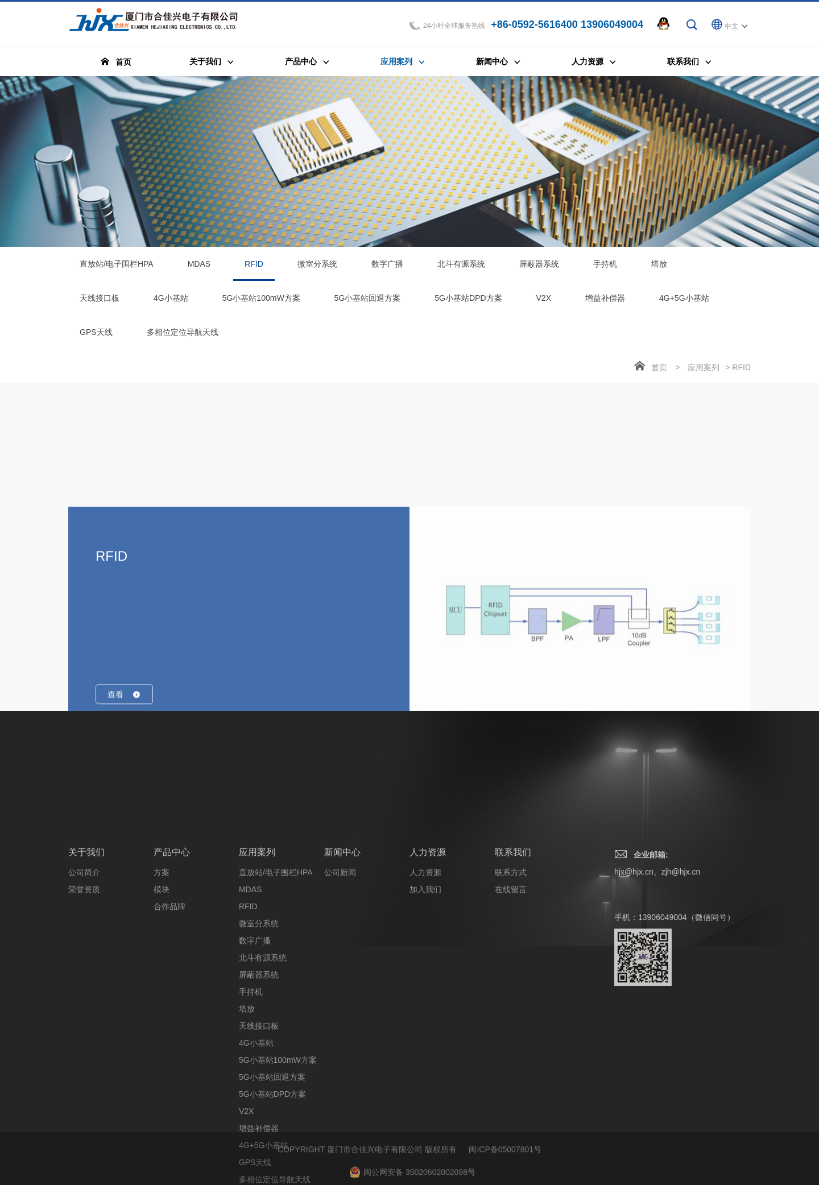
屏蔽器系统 (539, 267)
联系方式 (511, 1024)
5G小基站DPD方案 (468, 301)
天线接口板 (99, 301)
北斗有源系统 (461, 267)
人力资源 (428, 1004)
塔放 (659, 267)
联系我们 (513, 1004)
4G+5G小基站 (684, 301)
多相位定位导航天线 (182, 335)
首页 (659, 370)
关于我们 (86, 1004)
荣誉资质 (84, 1041)
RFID (254, 273)
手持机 (605, 267)
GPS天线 (96, 335)
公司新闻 (340, 1024)
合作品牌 (169, 1058)
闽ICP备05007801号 (505, 1175)
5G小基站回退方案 (367, 301)
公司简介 (84, 1024)
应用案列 (703, 370)
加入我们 (425, 1041)
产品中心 (172, 1004)
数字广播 (387, 267)
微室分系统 (317, 267)
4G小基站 (171, 301)
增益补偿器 (605, 301)
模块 (161, 1041)
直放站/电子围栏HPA (117, 267)
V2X (543, 301)
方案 (161, 1024)
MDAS (199, 267)
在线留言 (511, 1041)
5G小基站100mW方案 (261, 301)
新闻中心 (342, 1004)
